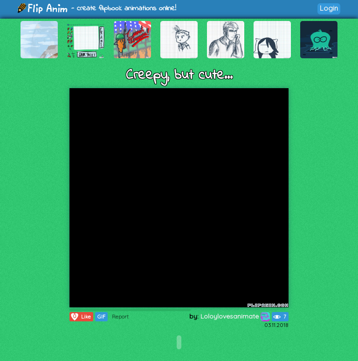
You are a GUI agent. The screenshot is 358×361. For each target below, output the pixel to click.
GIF (101, 316)
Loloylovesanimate (235, 316)
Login (329, 8)
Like (80, 316)
